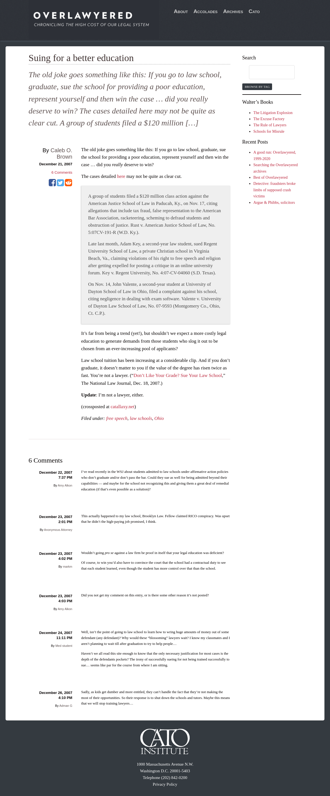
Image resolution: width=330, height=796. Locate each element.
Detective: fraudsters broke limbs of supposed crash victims (274, 190)
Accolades (206, 11)
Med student (63, 645)
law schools (141, 418)
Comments (62, 172)
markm (67, 566)
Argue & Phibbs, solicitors (274, 202)
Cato (254, 11)
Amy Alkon (65, 485)
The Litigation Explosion (273, 113)
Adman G (65, 705)
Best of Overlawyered (270, 177)
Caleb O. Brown (61, 153)
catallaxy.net (122, 406)
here (121, 176)
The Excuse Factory (269, 119)
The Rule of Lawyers (270, 125)
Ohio (159, 418)
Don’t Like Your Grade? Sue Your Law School (177, 375)
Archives (233, 11)
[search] (266, 72)
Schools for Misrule (268, 131)
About (181, 11)
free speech (116, 418)
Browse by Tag (257, 86)
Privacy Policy (165, 784)
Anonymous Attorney (58, 529)
